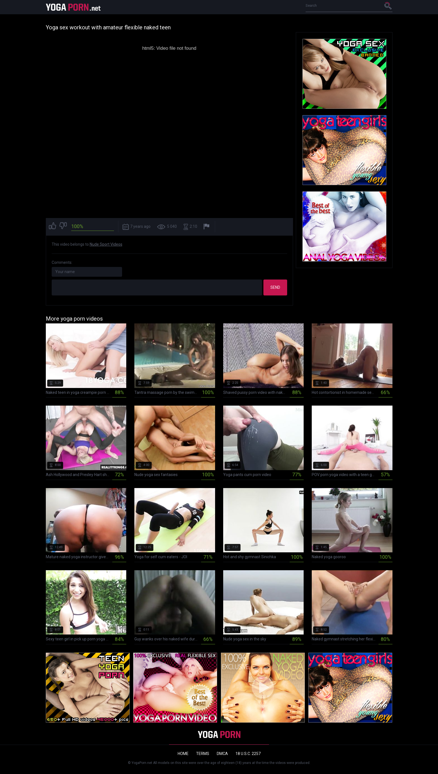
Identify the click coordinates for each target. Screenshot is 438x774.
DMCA (222, 753)
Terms (202, 753)
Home (183, 753)
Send (275, 287)
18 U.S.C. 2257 (248, 753)
